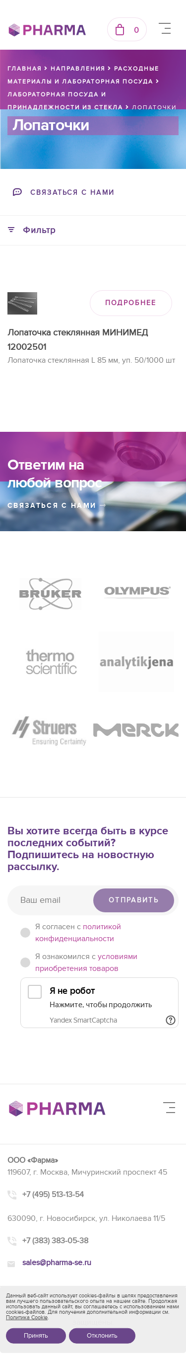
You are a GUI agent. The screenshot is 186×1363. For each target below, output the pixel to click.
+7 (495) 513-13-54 (53, 1195)
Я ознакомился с (86, 962)
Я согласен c (78, 933)
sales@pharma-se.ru (56, 1263)
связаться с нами (57, 505)
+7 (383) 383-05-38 (55, 1241)
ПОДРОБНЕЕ (131, 303)
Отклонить (102, 1336)
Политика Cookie (27, 1317)
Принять (36, 1336)
